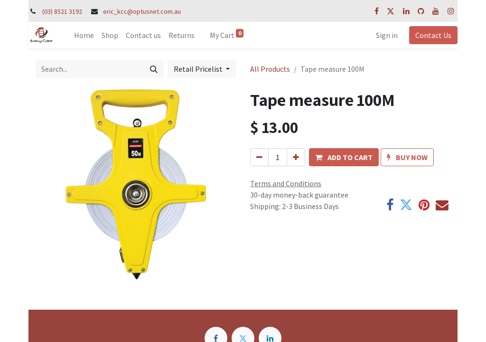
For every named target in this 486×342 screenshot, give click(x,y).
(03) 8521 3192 (62, 11)
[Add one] (296, 157)
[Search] (154, 69)
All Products (270, 69)
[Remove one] (259, 157)
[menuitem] (84, 35)
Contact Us (433, 35)
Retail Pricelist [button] (199, 69)
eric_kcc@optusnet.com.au (142, 11)
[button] (344, 157)
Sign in (387, 35)
